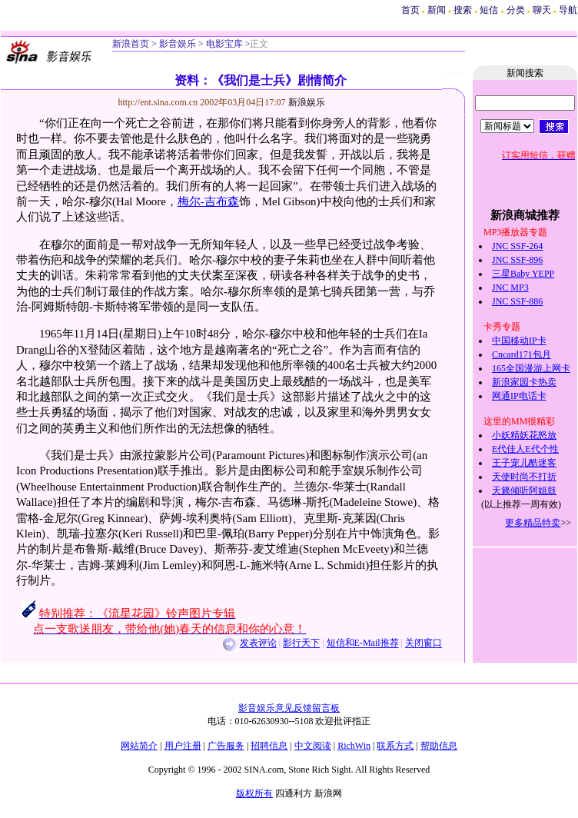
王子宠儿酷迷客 (524, 462)
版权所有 (254, 793)
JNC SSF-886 (517, 301)
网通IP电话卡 (519, 396)
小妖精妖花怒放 (524, 435)
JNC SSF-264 (517, 246)
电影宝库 (223, 43)
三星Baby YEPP (523, 273)
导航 (568, 10)
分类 (516, 10)
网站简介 (139, 745)
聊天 (542, 10)
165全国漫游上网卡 (531, 368)
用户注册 (182, 745)
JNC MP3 (510, 287)
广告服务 (226, 745)
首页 (410, 10)
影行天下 (301, 643)
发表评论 (258, 643)
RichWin (353, 745)
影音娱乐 (177, 43)
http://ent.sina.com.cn (159, 102)
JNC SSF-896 (517, 259)
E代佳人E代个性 (525, 449)
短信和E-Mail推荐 (363, 643)
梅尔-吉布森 (208, 201)
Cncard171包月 (521, 354)
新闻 (436, 10)
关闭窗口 (423, 643)
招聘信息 (269, 745)
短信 (489, 10)
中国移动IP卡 (519, 340)
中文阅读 (312, 745)
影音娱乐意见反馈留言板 (289, 708)
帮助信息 (438, 745)
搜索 (463, 10)
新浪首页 (130, 43)
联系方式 (395, 745)
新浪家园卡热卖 (524, 382)
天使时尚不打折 (524, 476)
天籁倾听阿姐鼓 (524, 490)
